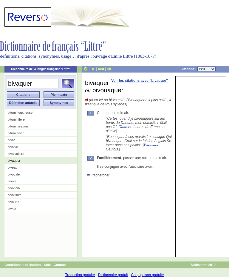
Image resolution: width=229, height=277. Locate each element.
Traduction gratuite (80, 275)
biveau (12, 167)
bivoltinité (14, 195)
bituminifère (16, 119)
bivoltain (14, 188)
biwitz (12, 208)
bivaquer (14, 160)
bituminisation (18, 126)
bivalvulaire (16, 154)
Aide (47, 265)
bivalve (13, 147)
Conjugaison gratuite (147, 275)
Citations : (198, 69)
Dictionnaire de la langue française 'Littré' (40, 69)
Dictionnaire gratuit (113, 275)
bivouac (13, 202)
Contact (60, 265)
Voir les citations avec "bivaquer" (139, 81)
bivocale (14, 174)
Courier (125, 127)
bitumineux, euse (20, 112)
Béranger (151, 145)
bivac (12, 140)
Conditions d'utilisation (22, 265)
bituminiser (16, 133)
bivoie (12, 181)
